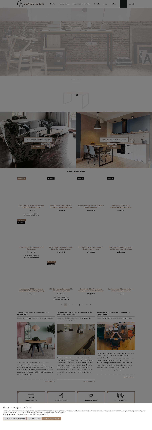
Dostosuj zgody (34, 418)
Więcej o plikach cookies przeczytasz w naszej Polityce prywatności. (25, 414)
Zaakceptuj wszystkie (52, 418)
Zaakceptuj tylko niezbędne (15, 418)
